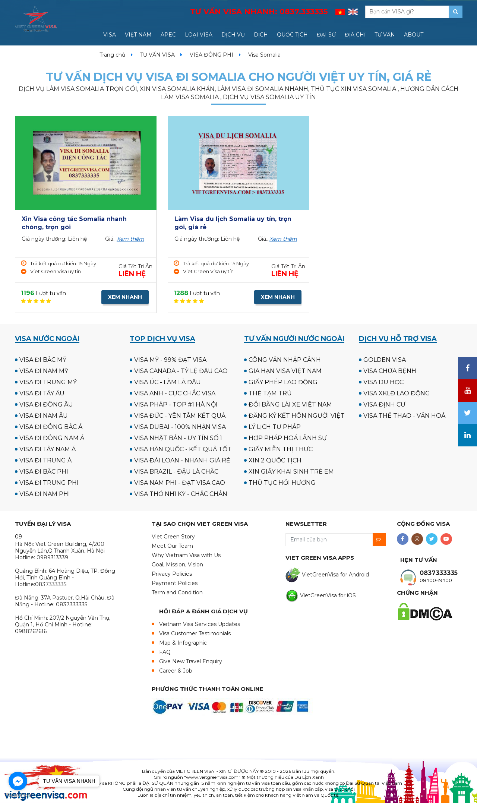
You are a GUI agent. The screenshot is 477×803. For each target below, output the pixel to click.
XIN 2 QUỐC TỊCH (275, 460)
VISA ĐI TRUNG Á (45, 460)
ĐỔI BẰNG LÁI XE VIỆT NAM (290, 404)
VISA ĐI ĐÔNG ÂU (46, 404)
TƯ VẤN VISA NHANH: (259, 11)
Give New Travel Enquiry (190, 661)
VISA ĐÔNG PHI (211, 54)
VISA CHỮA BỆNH (389, 370)
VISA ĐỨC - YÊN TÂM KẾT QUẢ (179, 415)
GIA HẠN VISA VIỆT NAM (285, 370)
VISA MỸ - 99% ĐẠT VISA (170, 359)
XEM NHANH (125, 297)
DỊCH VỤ (233, 34)
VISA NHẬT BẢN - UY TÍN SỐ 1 (178, 438)
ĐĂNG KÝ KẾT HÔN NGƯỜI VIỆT (297, 415)
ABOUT (413, 34)
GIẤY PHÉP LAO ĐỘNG (283, 382)
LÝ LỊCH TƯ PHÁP (275, 426)
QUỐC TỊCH (292, 34)
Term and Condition (177, 592)
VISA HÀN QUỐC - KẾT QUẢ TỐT (182, 449)
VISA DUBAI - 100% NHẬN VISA (180, 426)
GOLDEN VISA (384, 359)
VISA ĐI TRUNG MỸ (48, 382)
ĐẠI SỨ (326, 34)
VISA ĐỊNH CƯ (384, 404)
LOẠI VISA (198, 34)
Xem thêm (130, 238)
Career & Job (175, 670)
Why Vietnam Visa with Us (186, 555)
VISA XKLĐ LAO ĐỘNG (396, 393)
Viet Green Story (173, 536)
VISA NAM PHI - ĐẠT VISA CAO (179, 482)
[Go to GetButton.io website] (18, 795)
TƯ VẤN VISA (157, 54)
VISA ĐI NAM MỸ (43, 370)
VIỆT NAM (138, 34)
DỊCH (261, 34)
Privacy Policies (172, 573)
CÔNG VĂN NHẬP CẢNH (285, 359)
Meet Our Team (172, 546)
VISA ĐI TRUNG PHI (49, 482)
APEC (168, 34)
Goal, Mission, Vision (177, 564)
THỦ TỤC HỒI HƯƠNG (282, 482)
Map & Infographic (183, 642)
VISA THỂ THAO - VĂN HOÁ (404, 415)
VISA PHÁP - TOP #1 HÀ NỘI (176, 404)
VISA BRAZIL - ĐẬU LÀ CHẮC (176, 471)
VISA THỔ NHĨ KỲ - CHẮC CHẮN (180, 493)
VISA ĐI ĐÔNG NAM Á (51, 438)
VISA (109, 34)
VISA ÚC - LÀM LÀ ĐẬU (167, 382)
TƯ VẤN (385, 34)
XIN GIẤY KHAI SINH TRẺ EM (291, 471)
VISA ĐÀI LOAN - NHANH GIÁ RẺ (182, 460)
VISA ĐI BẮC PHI (43, 471)
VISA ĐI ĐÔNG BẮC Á (50, 426)
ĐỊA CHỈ (355, 34)
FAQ (165, 652)
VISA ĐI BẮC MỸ (42, 359)
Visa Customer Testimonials (195, 633)
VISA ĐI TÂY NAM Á (47, 449)
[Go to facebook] (18, 781)
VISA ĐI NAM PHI (44, 493)
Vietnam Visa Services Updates (199, 624)
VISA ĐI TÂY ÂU (41, 393)
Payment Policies (175, 583)
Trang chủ (112, 54)
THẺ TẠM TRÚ (270, 393)
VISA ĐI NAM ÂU (43, 415)
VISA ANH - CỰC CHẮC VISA (174, 393)
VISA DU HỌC (383, 382)
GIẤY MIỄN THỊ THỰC (281, 449)
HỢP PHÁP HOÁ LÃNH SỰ (288, 438)
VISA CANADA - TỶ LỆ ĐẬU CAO (181, 370)
